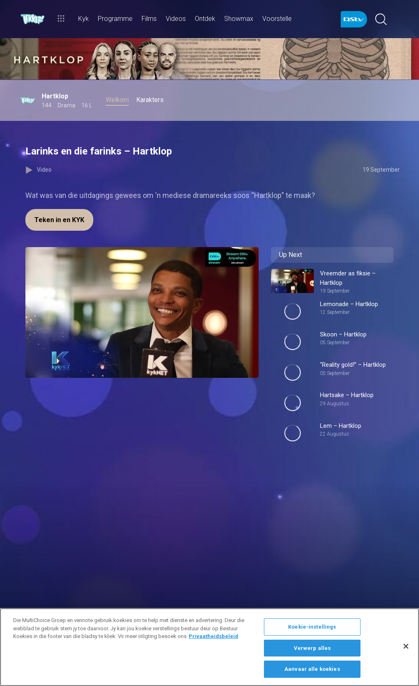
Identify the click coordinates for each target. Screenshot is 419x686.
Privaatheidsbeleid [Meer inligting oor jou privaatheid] (213, 636)
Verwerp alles (312, 648)
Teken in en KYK (59, 220)
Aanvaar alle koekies (312, 669)
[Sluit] (406, 646)
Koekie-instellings (312, 627)
